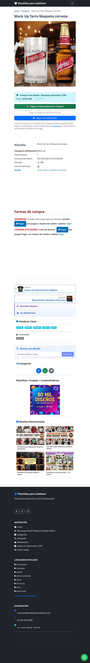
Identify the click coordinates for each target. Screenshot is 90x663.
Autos (17, 587)
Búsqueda (20, 538)
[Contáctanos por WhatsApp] (22, 511)
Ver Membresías (26, 313)
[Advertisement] (45, 189)
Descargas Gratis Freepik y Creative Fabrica (34, 530)
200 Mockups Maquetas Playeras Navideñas (30, 448)
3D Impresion (20, 564)
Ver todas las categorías (25, 596)
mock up (46, 328)
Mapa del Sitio (19, 638)
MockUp (25, 11)
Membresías (21, 542)
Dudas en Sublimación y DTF (28, 546)
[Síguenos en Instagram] (28, 511)
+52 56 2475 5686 (24, 620)
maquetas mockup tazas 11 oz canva (58, 473)
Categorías (20, 534)
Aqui (69, 223)
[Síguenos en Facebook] (16, 511)
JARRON (28, 328)
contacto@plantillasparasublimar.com (34, 613)
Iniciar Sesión (21, 549)
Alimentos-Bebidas (22, 576)
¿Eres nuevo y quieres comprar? (52, 170)
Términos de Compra (22, 635)
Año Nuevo (19, 583)
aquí (40, 128)
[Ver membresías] (45, 400)
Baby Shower (20, 591)
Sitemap (45, 656)
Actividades (19, 568)
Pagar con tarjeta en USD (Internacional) (45, 112)
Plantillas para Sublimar (30, 3)
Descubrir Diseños (27, 306)
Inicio (16, 11)
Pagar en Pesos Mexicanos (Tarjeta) (45, 106)
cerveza (20, 328)
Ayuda (17, 170)
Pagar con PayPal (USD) (45, 118)
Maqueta (37, 328)
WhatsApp (57, 126)
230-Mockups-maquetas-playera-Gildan (59, 447)
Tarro (54, 328)
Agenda (18, 572)
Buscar (67, 354)
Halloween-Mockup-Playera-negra (28, 473)
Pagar (20, 223)
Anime (17, 580)
